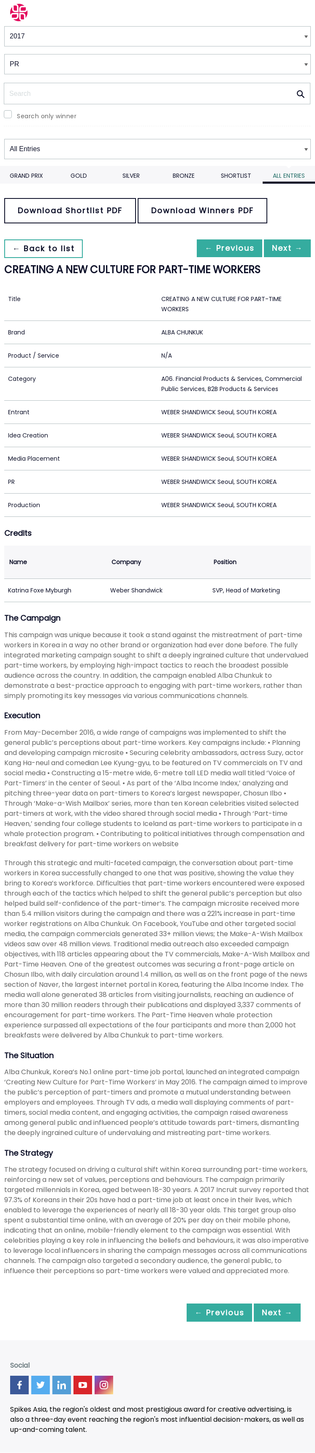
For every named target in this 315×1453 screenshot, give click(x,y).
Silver (131, 175)
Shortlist (236, 175)
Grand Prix (26, 175)
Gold (79, 175)
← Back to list (45, 248)
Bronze (184, 175)
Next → (285, 248)
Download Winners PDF (202, 210)
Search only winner (46, 116)
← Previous (222, 248)
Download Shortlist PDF (70, 210)
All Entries (289, 175)
